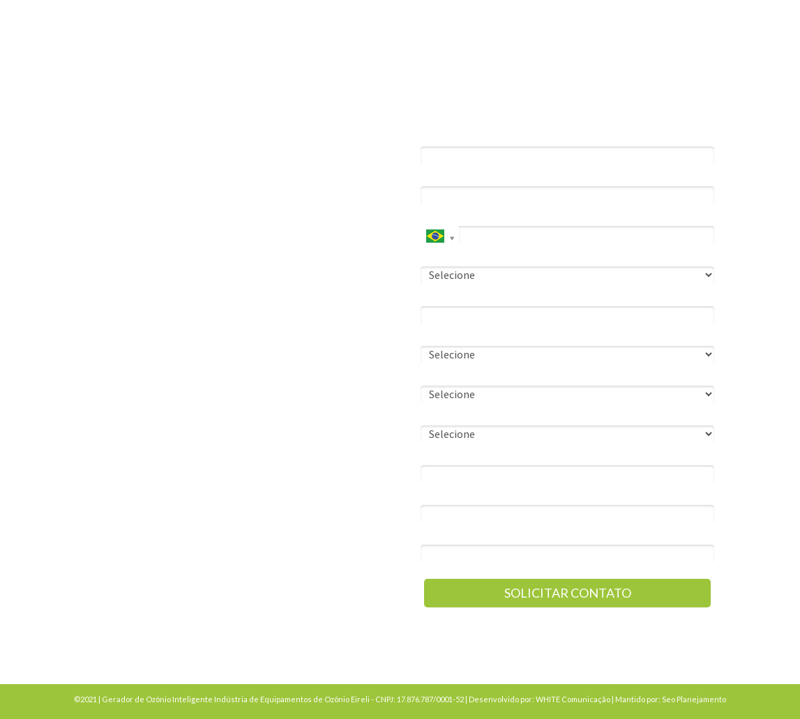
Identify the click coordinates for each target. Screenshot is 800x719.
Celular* (438, 216)
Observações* (452, 495)
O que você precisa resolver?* (486, 415)
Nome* (436, 136)
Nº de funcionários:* (464, 375)
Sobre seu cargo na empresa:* (486, 336)
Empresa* (441, 296)
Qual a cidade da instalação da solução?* (508, 455)
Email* (434, 176)
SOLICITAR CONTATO (567, 592)
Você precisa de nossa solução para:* (501, 256)
